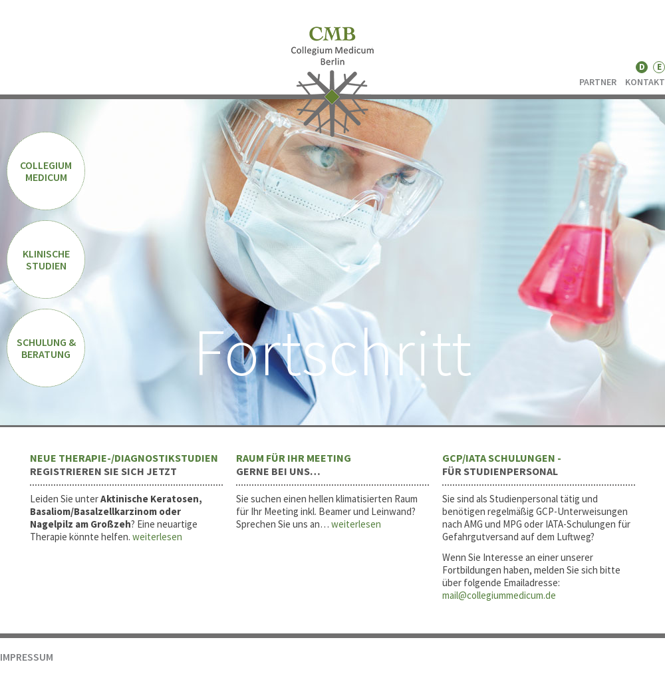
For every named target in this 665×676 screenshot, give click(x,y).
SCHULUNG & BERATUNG (46, 348)
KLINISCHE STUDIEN (46, 259)
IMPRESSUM (26, 656)
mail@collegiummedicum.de (499, 595)
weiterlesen (157, 536)
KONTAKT (645, 82)
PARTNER (597, 82)
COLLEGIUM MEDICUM (46, 171)
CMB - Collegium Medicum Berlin (332, 82)
